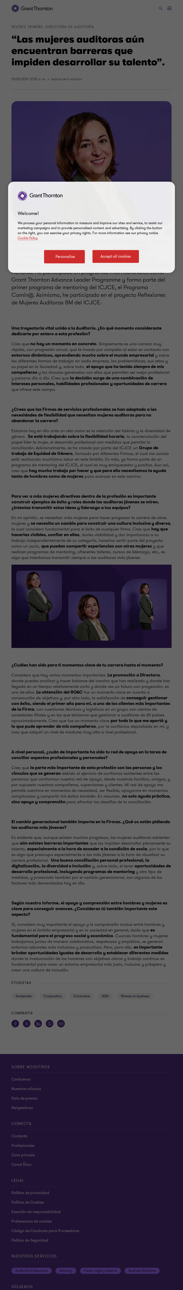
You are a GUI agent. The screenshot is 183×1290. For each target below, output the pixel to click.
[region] (91, 227)
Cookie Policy (28, 238)
